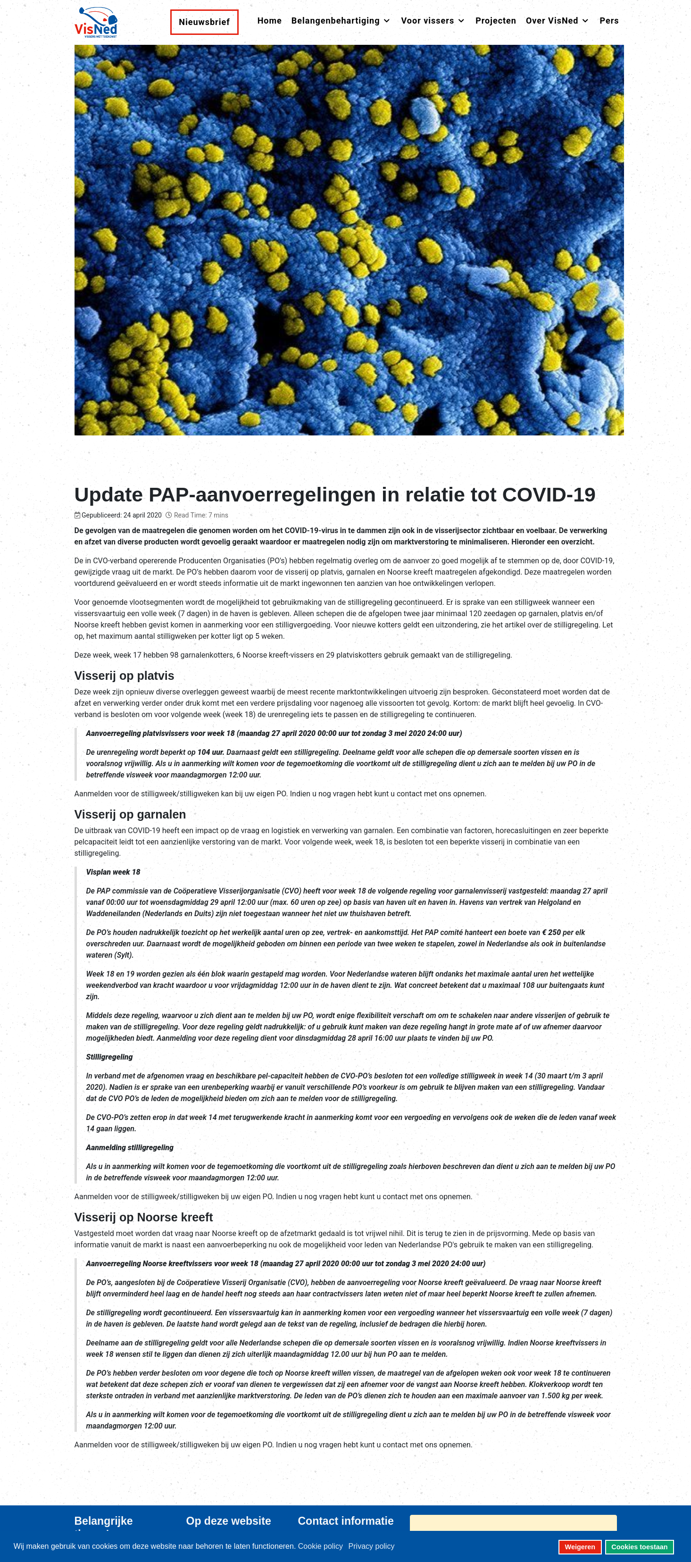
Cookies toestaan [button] (639, 1547)
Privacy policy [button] (372, 1546)
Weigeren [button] (580, 1547)
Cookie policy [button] (320, 1546)
